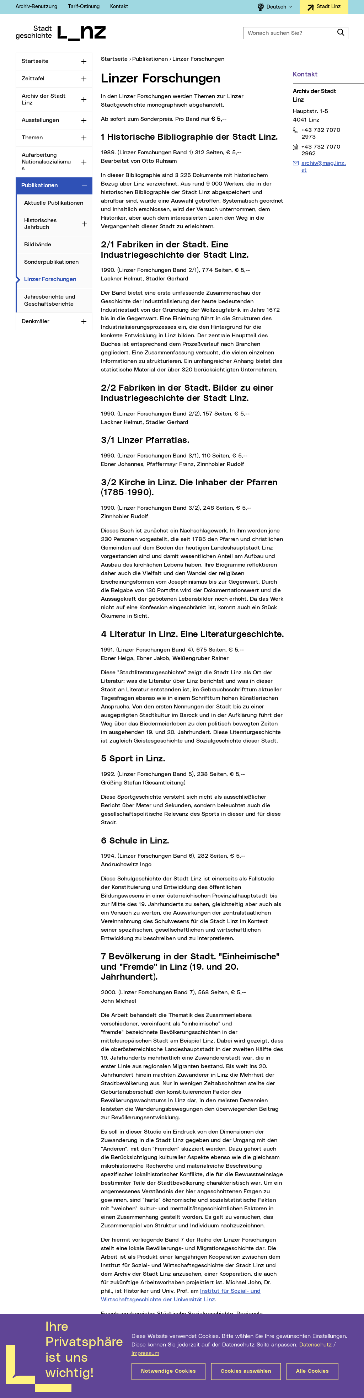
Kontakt (119, 6)
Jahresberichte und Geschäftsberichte (49, 300)
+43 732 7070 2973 (320, 133)
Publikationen (39, 185)
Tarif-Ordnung (84, 6)
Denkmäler (35, 321)
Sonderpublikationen (51, 262)
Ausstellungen (40, 120)
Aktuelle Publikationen (53, 203)
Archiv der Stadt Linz (44, 99)
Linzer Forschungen (58, 279)
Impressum (145, 1353)
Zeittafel (33, 78)
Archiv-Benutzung (36, 6)
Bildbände (37, 244)
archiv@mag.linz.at (323, 166)
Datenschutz (315, 1345)
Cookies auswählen (246, 1371)
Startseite (35, 61)
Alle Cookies (312, 1371)
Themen (32, 137)
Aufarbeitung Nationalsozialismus (46, 161)
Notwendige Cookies (168, 1371)
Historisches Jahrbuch (40, 224)
